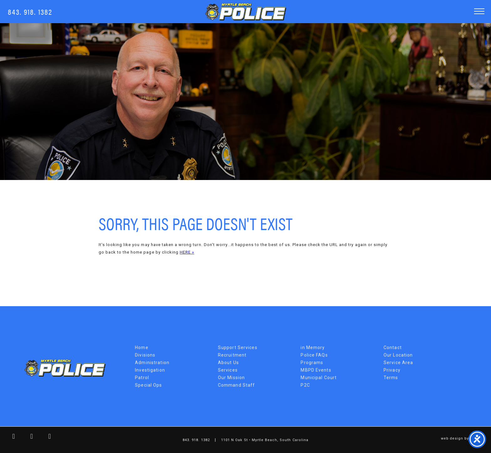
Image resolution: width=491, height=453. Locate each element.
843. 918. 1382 (30, 11)
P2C (305, 385)
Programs (312, 362)
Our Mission (231, 377)
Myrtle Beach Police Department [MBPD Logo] (245, 11)
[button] (479, 11)
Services (228, 370)
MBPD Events (316, 370)
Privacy (392, 370)
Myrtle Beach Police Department (65, 368)
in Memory (313, 347)
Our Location (398, 355)
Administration (152, 362)
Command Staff (236, 385)
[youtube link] (45, 437)
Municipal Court (319, 377)
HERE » (187, 252)
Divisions (145, 355)
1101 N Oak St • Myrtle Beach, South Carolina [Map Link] (264, 440)
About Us (228, 362)
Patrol (142, 377)
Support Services (237, 347)
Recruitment (232, 355)
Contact (393, 347)
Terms (391, 377)
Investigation (150, 370)
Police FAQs (314, 355)
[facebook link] (9, 437)
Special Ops (148, 385)
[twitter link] (27, 437)
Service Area (398, 362)
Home (141, 347)
